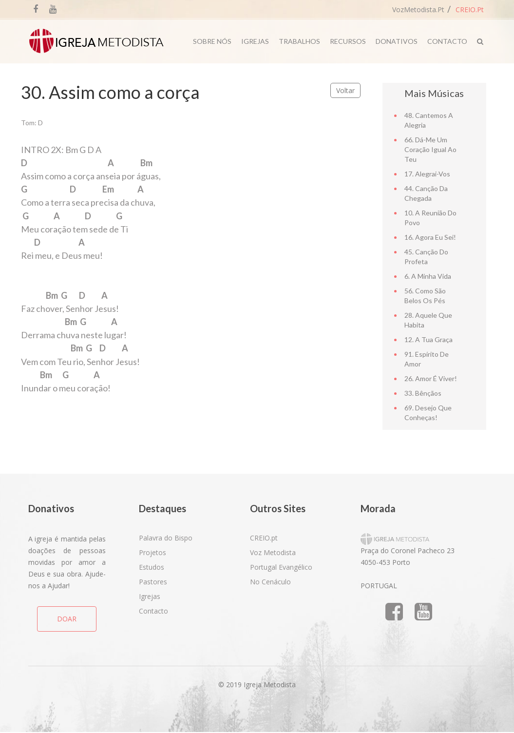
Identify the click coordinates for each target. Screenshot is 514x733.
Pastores (153, 581)
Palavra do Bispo (165, 537)
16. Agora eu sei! (430, 237)
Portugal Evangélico (281, 567)
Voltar (345, 90)
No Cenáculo (270, 581)
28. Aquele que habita (428, 320)
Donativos (397, 41)
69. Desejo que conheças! (428, 413)
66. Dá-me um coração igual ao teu (430, 149)
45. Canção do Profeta (426, 257)
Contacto (447, 41)
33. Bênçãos (422, 393)
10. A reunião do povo (430, 218)
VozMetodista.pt (418, 9)
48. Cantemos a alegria (428, 120)
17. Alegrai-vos (427, 174)
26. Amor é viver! (430, 378)
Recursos (348, 41)
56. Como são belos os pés (425, 296)
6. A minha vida (427, 276)
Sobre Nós (212, 41)
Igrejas (255, 41)
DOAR (66, 618)
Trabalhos (299, 41)
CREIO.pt (470, 9)
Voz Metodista (273, 552)
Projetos (152, 552)
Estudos (151, 567)
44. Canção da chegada (426, 193)
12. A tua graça (428, 339)
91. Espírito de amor (426, 359)
